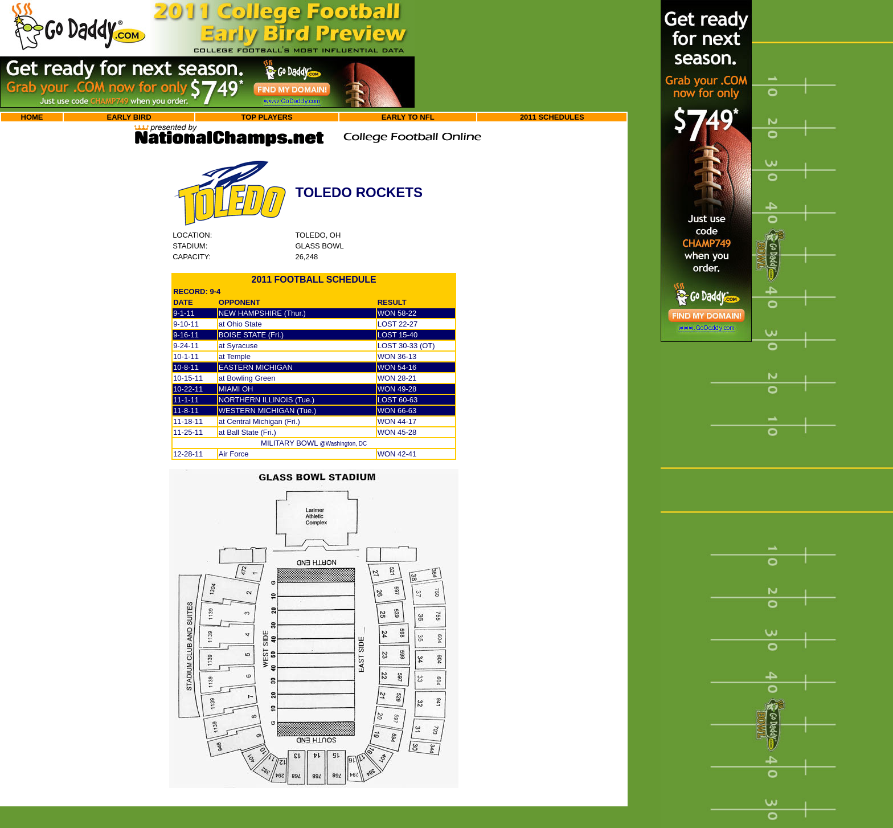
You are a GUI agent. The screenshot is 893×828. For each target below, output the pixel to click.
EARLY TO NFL (408, 117)
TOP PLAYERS (267, 117)
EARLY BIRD (129, 117)
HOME (32, 117)
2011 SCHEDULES (552, 117)
